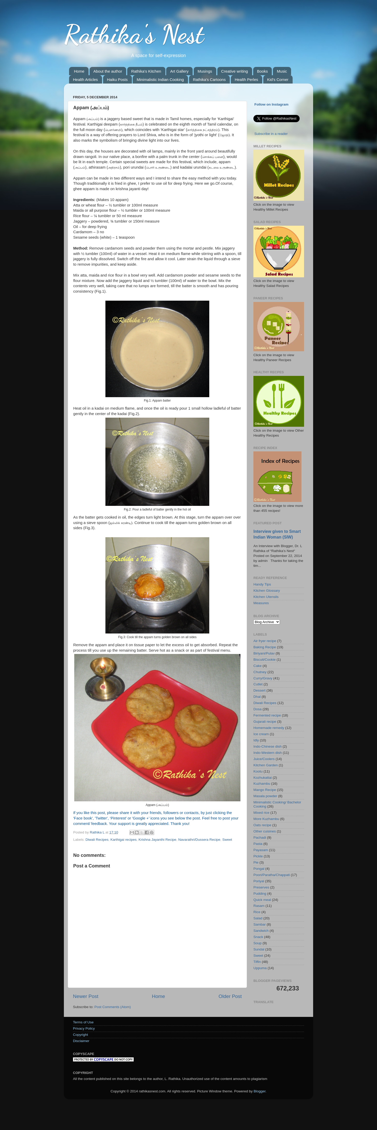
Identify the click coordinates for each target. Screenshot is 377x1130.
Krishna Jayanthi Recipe (157, 840)
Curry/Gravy (262, 678)
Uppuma (260, 968)
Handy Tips (262, 584)
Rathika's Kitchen (146, 71)
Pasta (257, 844)
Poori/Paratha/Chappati (271, 875)
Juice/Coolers (264, 759)
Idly (256, 740)
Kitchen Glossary (266, 590)
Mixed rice (261, 813)
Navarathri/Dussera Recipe (199, 840)
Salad (257, 918)
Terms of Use (83, 1022)
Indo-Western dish (267, 753)
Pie (256, 862)
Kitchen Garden (265, 765)
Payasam (260, 850)
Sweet (227, 840)
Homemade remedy (268, 728)
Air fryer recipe (264, 641)
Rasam (259, 906)
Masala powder (265, 796)
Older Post (230, 996)
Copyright (80, 1035)
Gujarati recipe (264, 722)
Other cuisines (264, 831)
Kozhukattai (262, 778)
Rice (256, 912)
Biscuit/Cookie (264, 660)
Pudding (259, 893)
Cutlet (257, 684)
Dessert (259, 690)
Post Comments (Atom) (113, 1007)
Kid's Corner (277, 79)
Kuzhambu (261, 784)
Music (282, 71)
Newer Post (85, 996)
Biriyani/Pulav (264, 653)
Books (262, 71)
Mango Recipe (264, 790)
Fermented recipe (267, 715)
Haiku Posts (117, 79)
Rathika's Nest (134, 34)
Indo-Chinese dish (267, 746)
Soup (257, 943)
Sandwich (261, 931)
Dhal (257, 697)
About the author (107, 71)
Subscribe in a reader (271, 134)
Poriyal (258, 881)
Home (79, 71)
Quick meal (262, 900)
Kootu (257, 771)
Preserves (261, 887)
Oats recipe (262, 825)
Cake (257, 666)
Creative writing (234, 71)
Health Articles (85, 79)
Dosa (257, 709)
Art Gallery (179, 71)
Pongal (258, 869)
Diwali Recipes (97, 840)
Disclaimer (81, 1041)
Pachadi (259, 837)
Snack (258, 937)
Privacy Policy (84, 1028)
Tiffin (257, 962)
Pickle (258, 856)
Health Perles (246, 79)
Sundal (258, 949)
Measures (261, 603)
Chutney (259, 672)
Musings (205, 71)
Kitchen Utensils (266, 597)
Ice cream (261, 734)
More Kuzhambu (266, 819)
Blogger (260, 1091)
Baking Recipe (264, 647)
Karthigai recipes (123, 840)
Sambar (259, 924)
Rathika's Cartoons (209, 79)
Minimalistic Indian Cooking (160, 79)
